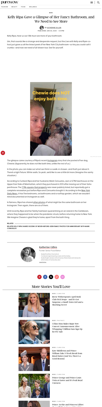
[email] (62, 277)
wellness (33, 7)
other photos (39, 202)
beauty (14, 7)
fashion (4, 7)
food (23, 7)
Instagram (52, 161)
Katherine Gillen (54, 28)
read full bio (42, 262)
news (51, 12)
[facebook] (45, 277)
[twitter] (51, 277)
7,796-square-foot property (34, 187)
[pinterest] (3, 153)
